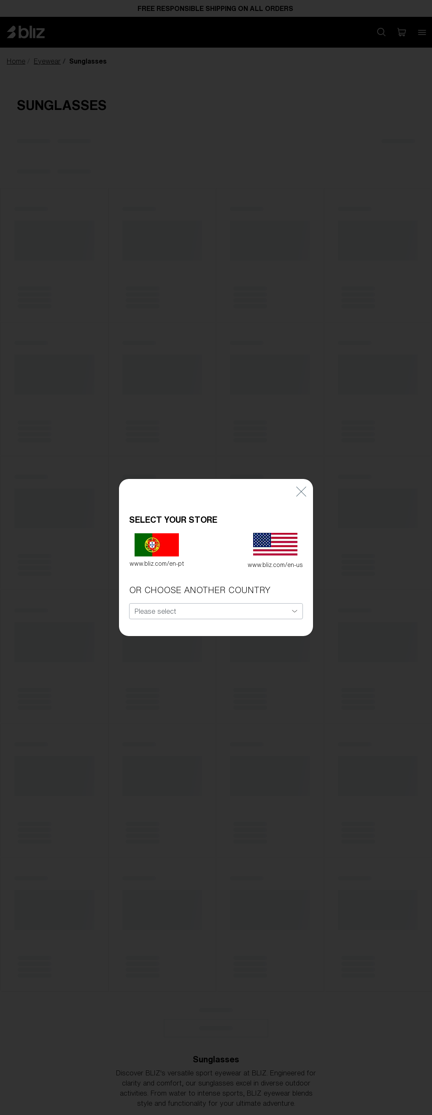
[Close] (301, 484)
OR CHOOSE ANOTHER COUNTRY (199, 583)
